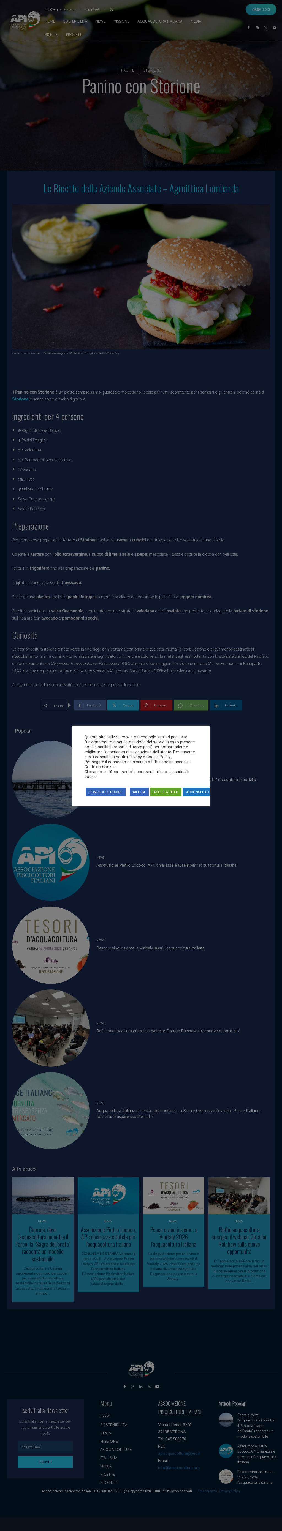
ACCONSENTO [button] (197, 792)
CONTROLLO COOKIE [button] (105, 792)
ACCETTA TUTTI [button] (165, 792)
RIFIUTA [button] (139, 792)
